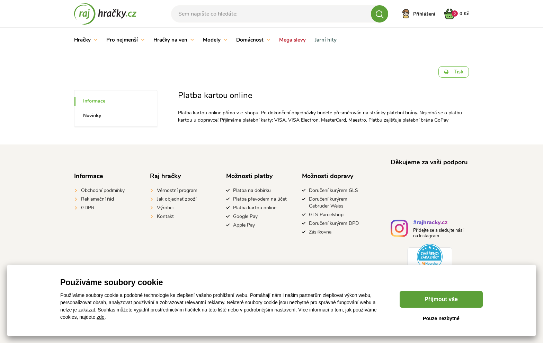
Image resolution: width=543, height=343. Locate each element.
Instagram (429, 236)
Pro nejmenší (125, 39)
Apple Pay (244, 225)
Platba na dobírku (252, 190)
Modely (215, 39)
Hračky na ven (173, 39)
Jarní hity (326, 39)
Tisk (453, 71)
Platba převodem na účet (260, 199)
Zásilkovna (320, 232)
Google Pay (245, 216)
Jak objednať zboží (176, 199)
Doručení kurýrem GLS (333, 190)
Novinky (92, 115)
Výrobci (165, 207)
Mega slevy (292, 39)
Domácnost (253, 39)
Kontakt (165, 216)
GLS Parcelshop (326, 214)
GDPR (88, 207)
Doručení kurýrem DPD (334, 223)
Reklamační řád (97, 199)
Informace (94, 101)
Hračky (85, 39)
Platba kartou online (254, 207)
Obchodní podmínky (103, 190)
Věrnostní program (177, 190)
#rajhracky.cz (430, 223)
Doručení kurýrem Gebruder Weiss (328, 202)
